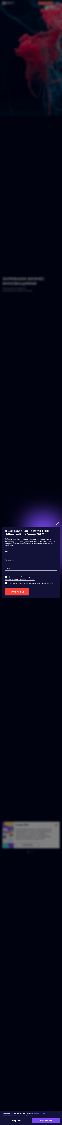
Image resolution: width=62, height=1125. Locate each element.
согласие (15, 577)
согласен (13, 583)
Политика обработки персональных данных (20, 579)
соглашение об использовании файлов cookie (25, 1115)
